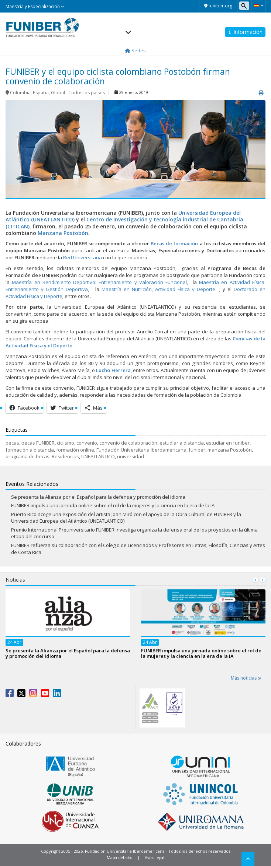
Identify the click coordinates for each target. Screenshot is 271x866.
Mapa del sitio (120, 857)
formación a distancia (30, 449)
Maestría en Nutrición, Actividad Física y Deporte (158, 289)
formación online (75, 449)
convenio (86, 442)
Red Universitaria (82, 257)
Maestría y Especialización (35, 6)
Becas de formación (174, 243)
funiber (197, 449)
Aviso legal (154, 857)
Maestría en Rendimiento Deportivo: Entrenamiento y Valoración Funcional (99, 282)
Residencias (65, 456)
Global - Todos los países (78, 93)
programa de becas (27, 456)
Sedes (135, 50)
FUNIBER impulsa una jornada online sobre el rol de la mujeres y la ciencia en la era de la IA (113, 505)
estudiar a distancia (181, 442)
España (41, 93)
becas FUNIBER (38, 442)
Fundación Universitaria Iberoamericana (141, 449)
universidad (130, 456)
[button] (258, 5)
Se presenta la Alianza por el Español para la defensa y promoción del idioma (98, 497)
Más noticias (246, 678)
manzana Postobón (229, 449)
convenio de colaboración (128, 442)
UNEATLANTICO (98, 456)
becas (12, 442)
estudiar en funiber (228, 442)
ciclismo (65, 442)
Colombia (20, 93)
